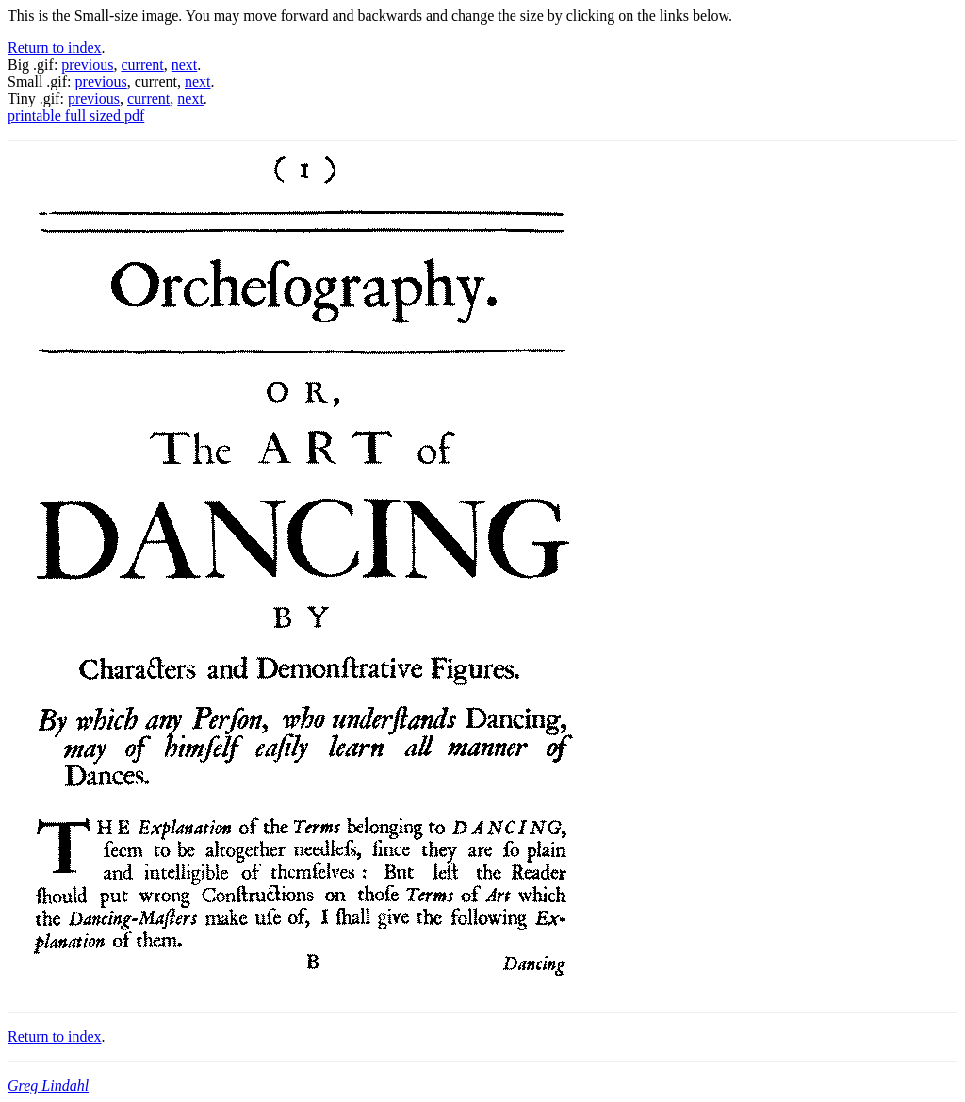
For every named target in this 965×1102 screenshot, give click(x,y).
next (185, 65)
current (142, 65)
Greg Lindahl (48, 1085)
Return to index (55, 48)
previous (87, 65)
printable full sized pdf (76, 115)
